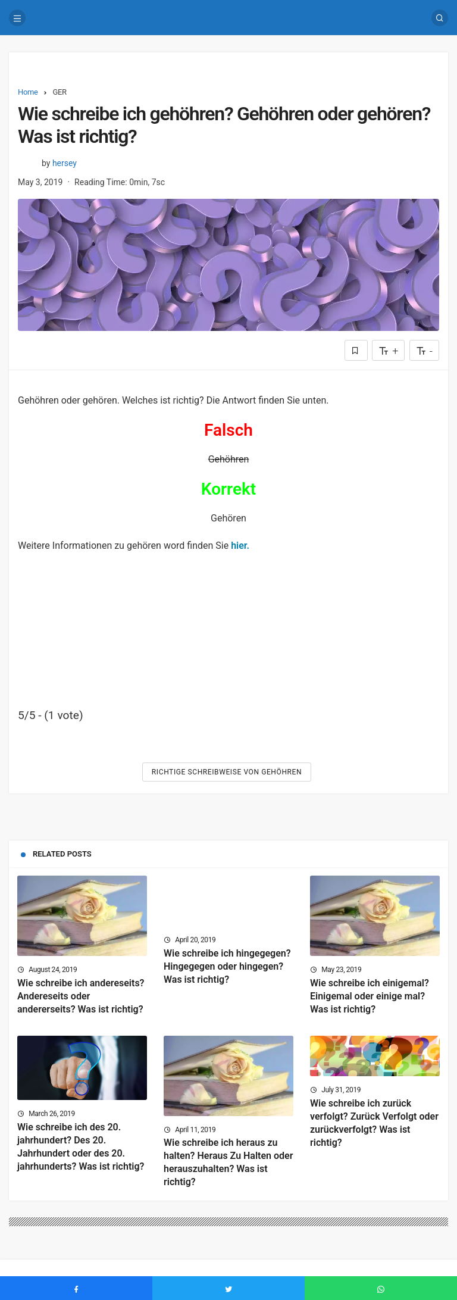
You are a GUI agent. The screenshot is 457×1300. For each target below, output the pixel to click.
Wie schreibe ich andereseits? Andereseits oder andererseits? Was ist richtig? (81, 996)
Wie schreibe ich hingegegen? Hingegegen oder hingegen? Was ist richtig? (227, 966)
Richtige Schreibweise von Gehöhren (227, 772)
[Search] (439, 18)
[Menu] (17, 18)
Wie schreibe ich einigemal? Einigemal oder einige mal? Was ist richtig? (369, 996)
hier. (240, 545)
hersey (64, 163)
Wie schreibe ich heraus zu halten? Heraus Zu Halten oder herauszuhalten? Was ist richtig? (228, 1163)
